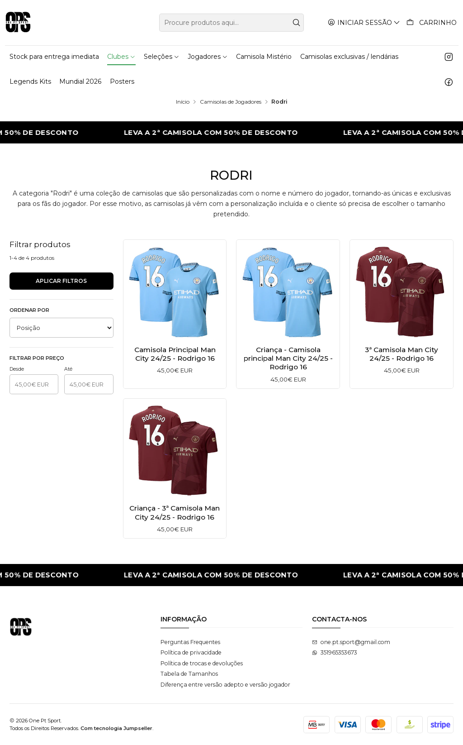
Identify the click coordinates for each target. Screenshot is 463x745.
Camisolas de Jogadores (230, 102)
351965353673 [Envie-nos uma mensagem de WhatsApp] (334, 652)
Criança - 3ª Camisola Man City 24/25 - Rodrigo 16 (175, 520)
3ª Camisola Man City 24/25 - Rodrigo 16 (401, 354)
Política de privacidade (191, 652)
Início (182, 102)
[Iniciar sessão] (364, 22)
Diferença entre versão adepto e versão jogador (225, 684)
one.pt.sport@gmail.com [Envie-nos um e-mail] (351, 642)
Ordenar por (29, 310)
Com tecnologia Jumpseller (116, 728)
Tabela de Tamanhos (189, 673)
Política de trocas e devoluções (202, 663)
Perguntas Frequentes (190, 642)
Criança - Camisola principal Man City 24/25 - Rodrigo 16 (288, 358)
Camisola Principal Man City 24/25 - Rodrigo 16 (175, 354)
